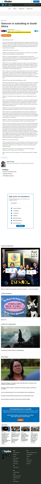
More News (5, 425)
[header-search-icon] (32, 1)
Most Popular (5, 357)
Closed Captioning (29, 454)
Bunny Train (3, 319)
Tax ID (14, 479)
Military (32, 432)
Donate (20, 420)
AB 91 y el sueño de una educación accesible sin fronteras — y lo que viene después (19, 289)
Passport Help (29, 461)
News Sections (30, 8)
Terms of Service (15, 467)
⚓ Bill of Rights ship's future (8, 175)
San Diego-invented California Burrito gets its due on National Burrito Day (17, 395)
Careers (14, 456)
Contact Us (28, 456)
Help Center (28, 463)
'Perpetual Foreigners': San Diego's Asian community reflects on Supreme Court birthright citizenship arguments (18, 384)
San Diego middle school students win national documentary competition (25, 437)
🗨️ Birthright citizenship (7, 173)
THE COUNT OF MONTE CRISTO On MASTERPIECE (12, 350)
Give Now (36, 1)
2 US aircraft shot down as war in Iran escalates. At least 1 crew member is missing (34, 437)
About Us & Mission (16, 452)
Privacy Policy (15, 463)
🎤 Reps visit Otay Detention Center (9, 171)
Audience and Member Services (32, 452)
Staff (14, 465)
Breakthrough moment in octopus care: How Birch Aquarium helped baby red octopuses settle (6, 438)
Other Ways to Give (16, 477)
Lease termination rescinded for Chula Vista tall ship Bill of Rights (15, 399)
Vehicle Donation (16, 481)
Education (23, 432)
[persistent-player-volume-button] (6, 5)
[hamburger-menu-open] (3, 2)
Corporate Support (16, 472)
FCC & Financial (15, 458)
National (15, 8)
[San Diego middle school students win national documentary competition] (25, 429)
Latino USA (10, 5)
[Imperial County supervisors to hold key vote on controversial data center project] (15, 429)
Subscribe (20, 225)
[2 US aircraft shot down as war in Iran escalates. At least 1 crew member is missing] (35, 429)
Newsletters (15, 454)
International (21, 8)
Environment (4, 432)
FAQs (27, 458)
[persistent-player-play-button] (3, 5)
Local (9, 8)
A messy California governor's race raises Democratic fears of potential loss (18, 392)
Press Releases (15, 461)
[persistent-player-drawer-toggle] (39, 5)
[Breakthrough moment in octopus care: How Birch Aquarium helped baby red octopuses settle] (6, 429)
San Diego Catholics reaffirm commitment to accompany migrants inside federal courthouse (18, 388)
